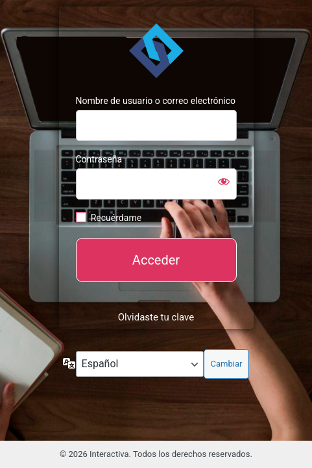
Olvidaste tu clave (156, 317)
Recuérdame (116, 218)
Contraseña (99, 159)
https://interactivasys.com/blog (156, 50)
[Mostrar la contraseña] (224, 181)
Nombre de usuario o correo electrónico (156, 101)
